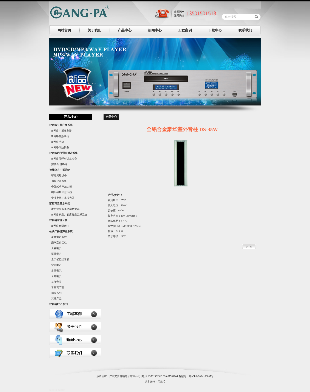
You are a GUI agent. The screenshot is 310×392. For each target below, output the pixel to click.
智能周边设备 (58, 175)
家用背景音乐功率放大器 (64, 209)
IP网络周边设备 (59, 147)
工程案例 (185, 30)
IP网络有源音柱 (58, 220)
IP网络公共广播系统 (61, 125)
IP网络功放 (56, 141)
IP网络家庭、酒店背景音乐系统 (68, 214)
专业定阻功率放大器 (61, 197)
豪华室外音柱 (58, 242)
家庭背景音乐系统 (59, 203)
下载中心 (215, 30)
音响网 (61, 390)
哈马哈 (53, 390)
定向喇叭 (55, 264)
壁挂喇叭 (55, 253)
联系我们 (245, 30)
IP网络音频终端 (59, 136)
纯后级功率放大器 (60, 192)
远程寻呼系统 (58, 181)
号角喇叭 (55, 276)
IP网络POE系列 (58, 304)
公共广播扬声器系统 (61, 231)
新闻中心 (155, 30)
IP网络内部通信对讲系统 (63, 153)
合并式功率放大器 (60, 186)
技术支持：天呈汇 (155, 381)
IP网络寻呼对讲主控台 (63, 158)
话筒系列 (55, 292)
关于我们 (94, 30)
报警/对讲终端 (58, 164)
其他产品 (55, 298)
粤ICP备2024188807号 (201, 376)
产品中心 (125, 30)
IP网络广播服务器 (60, 130)
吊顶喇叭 (55, 270)
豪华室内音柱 (58, 237)
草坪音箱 (55, 281)
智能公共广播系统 (59, 169)
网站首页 (64, 30)
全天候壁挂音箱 (59, 259)
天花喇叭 (55, 248)
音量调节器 (56, 287)
